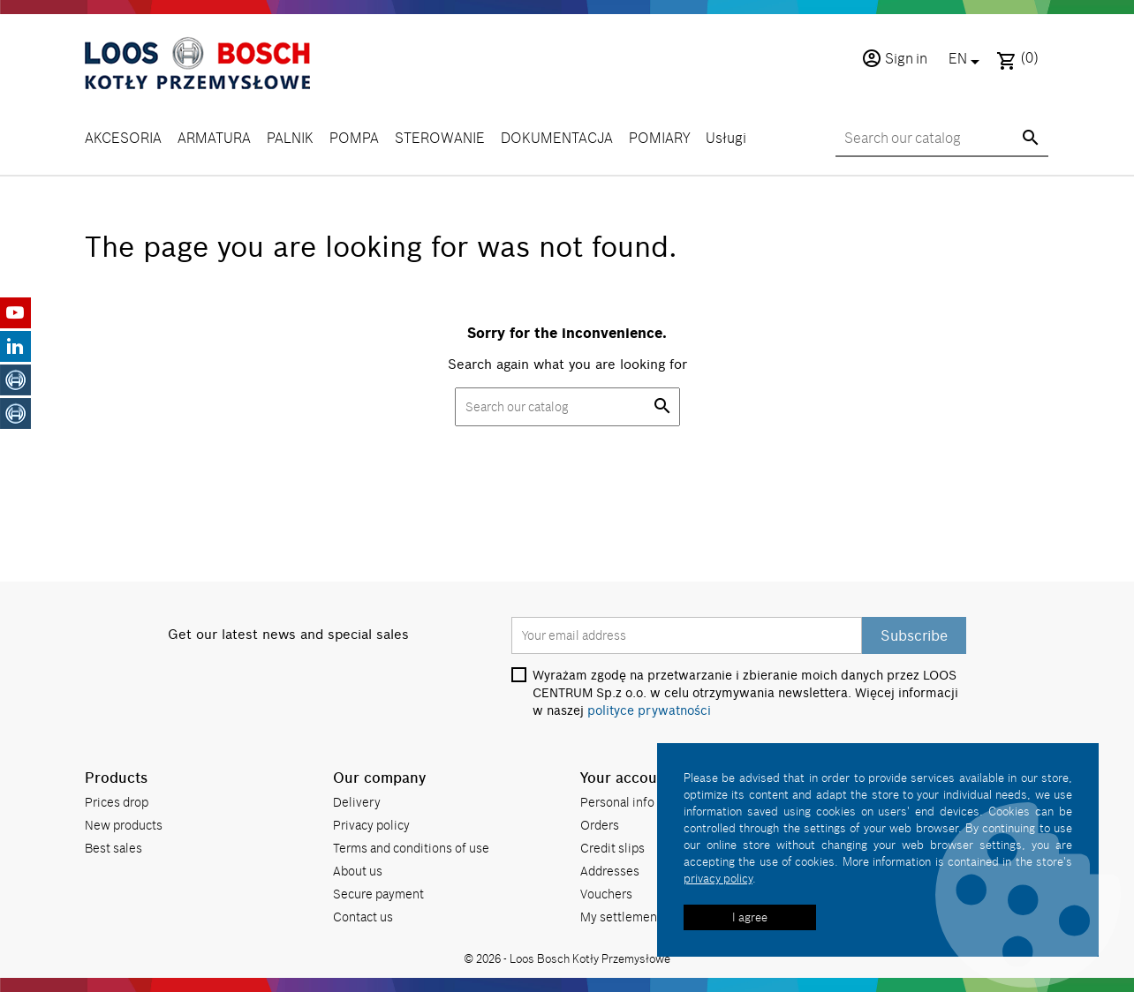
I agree (749, 917)
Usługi (726, 138)
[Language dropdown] (967, 60)
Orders (599, 824)
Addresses (609, 870)
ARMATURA (214, 138)
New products (124, 824)
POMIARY (659, 138)
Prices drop (116, 801)
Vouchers (606, 893)
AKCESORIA (123, 138)
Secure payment (378, 893)
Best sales (113, 847)
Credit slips (612, 847)
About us (357, 870)
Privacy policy (371, 824)
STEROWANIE (440, 138)
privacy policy (718, 878)
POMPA (354, 138)
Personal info (617, 801)
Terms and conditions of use (411, 847)
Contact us (363, 916)
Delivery (357, 801)
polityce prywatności (649, 710)
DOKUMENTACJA (557, 138)
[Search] (941, 138)
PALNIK (290, 138)
